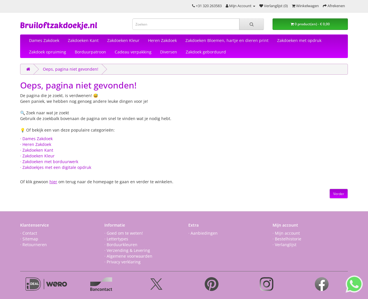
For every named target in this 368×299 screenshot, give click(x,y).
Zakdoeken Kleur (123, 40)
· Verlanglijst (284, 244)
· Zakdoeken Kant (36, 150)
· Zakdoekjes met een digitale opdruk (55, 167)
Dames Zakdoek (44, 40)
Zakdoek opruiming (47, 52)
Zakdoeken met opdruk (299, 40)
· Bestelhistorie (287, 239)
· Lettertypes (116, 239)
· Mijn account (286, 233)
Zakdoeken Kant (83, 40)
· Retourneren (33, 244)
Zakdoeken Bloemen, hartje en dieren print (227, 40)
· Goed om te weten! (123, 233)
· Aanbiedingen (203, 233)
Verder (338, 193)
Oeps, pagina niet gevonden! (70, 69)
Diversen (168, 52)
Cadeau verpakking (133, 52)
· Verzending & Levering (127, 250)
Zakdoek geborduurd (206, 52)
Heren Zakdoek (162, 40)
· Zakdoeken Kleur (37, 156)
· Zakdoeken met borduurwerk (49, 161)
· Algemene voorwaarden (128, 256)
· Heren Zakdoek (35, 144)
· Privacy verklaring (122, 262)
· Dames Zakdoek (36, 138)
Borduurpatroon (90, 52)
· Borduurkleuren (120, 244)
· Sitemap (29, 239)
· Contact (28, 233)
